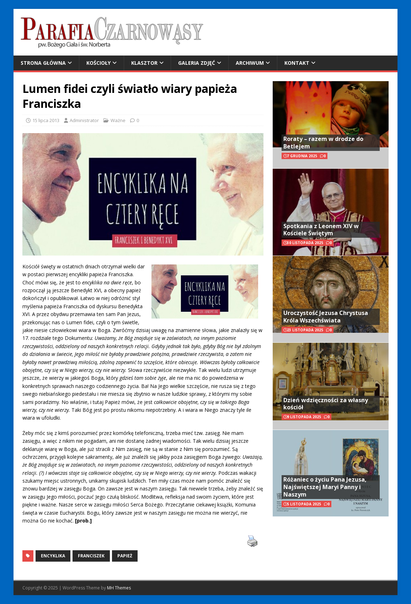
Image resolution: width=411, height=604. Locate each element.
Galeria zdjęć (196, 62)
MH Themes (119, 588)
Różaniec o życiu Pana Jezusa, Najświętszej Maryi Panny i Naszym (325, 487)
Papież (124, 556)
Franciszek (91, 556)
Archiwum (250, 62)
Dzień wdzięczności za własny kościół (325, 403)
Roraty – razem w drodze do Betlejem (323, 142)
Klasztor (144, 62)
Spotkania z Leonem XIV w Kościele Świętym (321, 229)
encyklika (53, 556)
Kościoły (98, 62)
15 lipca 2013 (45, 120)
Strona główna (43, 62)
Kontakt (296, 62)
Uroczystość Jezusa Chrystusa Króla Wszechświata (325, 316)
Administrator (84, 120)
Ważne (118, 120)
